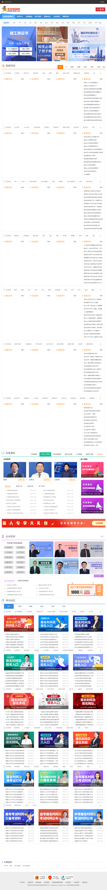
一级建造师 (28, 344)
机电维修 (26, 235)
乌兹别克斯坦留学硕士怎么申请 (49, 836)
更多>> (101, 23)
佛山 (57, 23)
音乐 (29, 290)
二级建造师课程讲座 (12, 490)
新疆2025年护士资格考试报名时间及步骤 (49, 684)
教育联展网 (8, 2)
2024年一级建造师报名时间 (53, 707)
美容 (43, 235)
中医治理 (90, 650)
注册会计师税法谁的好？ (13, 634)
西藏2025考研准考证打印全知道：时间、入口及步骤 (14, 833)
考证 (92, 67)
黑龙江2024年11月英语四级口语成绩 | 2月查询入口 (84, 790)
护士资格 (46, 650)
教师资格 (17, 728)
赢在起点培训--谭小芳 (45, 585)
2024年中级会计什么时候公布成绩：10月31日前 (49, 637)
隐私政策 (84, 882)
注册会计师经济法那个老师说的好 (15, 637)
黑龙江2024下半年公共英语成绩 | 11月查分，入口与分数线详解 (15, 790)
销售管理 (9, 557)
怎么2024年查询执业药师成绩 (83, 686)
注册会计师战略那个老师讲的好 (15, 644)
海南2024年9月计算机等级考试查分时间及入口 (15, 753)
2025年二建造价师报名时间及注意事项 (15, 722)
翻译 (57, 73)
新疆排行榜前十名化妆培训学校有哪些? (93, 255)
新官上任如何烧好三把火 (91, 439)
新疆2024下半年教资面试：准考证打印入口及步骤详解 (49, 761)
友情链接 (46, 882)
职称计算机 (70, 728)
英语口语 (26, 73)
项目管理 (20, 572)
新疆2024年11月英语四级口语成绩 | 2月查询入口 (84, 800)
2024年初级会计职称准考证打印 (19, 630)
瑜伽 (86, 290)
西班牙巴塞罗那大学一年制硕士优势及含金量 (93, 207)
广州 (19, 23)
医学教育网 (57, 454)
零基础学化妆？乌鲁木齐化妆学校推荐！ (93, 261)
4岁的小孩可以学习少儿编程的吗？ (92, 300)
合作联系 (68, 882)
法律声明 (76, 882)
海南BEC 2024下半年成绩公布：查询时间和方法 (49, 792)
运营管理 (45, 398)
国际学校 (66, 16)
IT (66, 67)
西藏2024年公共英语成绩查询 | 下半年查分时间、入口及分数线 (15, 795)
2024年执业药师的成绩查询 (82, 683)
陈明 (5, 480)
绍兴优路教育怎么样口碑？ (91, 391)
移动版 (102, 2)
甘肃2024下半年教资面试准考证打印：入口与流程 (49, 764)
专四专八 (79, 766)
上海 (25, 23)
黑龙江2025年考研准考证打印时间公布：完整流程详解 (15, 828)
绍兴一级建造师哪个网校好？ (92, 375)
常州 (79, 23)
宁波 (84, 23)
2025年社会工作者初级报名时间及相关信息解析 (84, 759)
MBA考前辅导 (71, 181)
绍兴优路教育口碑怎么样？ (91, 366)
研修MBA (47, 16)
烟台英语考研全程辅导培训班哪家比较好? (93, 229)
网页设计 (56, 127)
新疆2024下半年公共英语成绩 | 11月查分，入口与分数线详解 (15, 800)
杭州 (41, 23)
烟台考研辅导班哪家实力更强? (92, 210)
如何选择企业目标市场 (90, 420)
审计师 (91, 611)
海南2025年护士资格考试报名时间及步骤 (49, 676)
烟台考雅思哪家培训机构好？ (92, 104)
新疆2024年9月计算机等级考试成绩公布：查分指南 (15, 761)
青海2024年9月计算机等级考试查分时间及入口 (15, 759)
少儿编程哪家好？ (89, 312)
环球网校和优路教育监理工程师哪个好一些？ (93, 382)
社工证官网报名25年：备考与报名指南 (84, 764)
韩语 (88, 766)
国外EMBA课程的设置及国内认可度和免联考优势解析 (84, 828)
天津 (52, 23)
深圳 (14, 23)
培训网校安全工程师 (49, 503)
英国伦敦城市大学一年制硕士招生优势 (93, 201)
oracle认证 (26, 127)
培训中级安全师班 (48, 500)
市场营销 (26, 398)
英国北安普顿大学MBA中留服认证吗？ (84, 831)
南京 (35, 23)
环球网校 (34, 454)
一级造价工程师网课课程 (50, 506)
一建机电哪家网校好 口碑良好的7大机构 (84, 725)
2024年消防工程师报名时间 (88, 707)
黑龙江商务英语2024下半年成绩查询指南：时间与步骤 (49, 790)
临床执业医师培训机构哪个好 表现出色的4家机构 (15, 673)
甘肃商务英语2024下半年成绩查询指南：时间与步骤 (49, 803)
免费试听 (22, 480)
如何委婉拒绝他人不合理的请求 (93, 442)
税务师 (82, 611)
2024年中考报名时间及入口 (88, 823)
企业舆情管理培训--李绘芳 (14, 588)
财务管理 (16, 398)
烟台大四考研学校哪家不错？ (92, 216)
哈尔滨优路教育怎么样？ (91, 353)
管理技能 (73, 398)
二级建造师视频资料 (49, 493)
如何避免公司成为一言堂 (91, 445)
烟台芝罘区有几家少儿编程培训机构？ (93, 315)
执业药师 (17, 650)
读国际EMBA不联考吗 (81, 841)
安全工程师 (50, 689)
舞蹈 (15, 290)
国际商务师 (89, 344)
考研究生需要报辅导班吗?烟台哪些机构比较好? (93, 219)
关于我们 (22, 882)
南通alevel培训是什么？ (90, 86)
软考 (79, 728)
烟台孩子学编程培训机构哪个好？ (92, 334)
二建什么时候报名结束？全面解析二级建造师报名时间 (15, 717)
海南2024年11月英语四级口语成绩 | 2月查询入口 (84, 792)
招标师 (80, 689)
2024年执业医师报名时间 (19, 668)
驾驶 (57, 235)
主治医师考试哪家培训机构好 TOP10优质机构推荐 (14, 679)
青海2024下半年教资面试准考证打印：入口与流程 (49, 759)
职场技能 (91, 398)
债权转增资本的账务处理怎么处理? (84, 640)
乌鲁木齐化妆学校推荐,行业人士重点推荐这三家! (93, 283)
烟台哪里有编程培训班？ (91, 159)
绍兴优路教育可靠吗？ (90, 385)
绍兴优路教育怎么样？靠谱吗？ (93, 369)
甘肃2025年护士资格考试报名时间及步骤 (49, 686)
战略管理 (54, 398)
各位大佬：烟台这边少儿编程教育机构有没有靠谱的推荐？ (93, 306)
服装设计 (16, 235)
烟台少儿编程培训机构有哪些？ (93, 321)
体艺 (85, 67)
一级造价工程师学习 (49, 510)
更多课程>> (99, 576)
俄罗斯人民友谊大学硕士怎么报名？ (93, 194)
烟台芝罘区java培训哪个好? (92, 137)
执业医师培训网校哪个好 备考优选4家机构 (15, 681)
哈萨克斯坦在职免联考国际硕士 (49, 833)
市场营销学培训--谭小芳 (13, 591)
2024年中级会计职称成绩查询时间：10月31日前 (49, 645)
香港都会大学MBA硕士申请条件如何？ (93, 204)
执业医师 (26, 650)
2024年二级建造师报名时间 (19, 707)
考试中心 (20, 16)
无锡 (73, 23)
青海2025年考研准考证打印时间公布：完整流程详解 (15, 836)
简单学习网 (89, 454)
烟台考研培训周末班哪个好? (92, 225)
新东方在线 (68, 454)
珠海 (68, 23)
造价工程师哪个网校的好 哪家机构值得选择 (49, 715)
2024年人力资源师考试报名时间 (88, 746)
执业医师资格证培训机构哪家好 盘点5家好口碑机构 (15, 676)
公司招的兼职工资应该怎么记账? (84, 642)
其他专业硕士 (33, 181)
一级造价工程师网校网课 (13, 510)
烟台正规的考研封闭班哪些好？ (93, 213)
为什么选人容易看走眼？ (91, 433)
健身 (22, 290)
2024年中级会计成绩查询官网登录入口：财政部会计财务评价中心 (49, 642)
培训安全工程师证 (11, 503)
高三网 (6, 865)
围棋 (93, 290)
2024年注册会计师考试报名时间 (88, 630)
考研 (80, 181)
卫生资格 (36, 650)
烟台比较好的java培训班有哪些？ (93, 149)
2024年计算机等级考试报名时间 (53, 746)
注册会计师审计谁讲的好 (13, 639)
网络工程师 (66, 127)
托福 (43, 73)
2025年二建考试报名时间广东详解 (15, 720)
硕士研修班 (44, 181)
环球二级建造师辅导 (49, 490)
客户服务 (20, 562)
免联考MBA (89, 181)
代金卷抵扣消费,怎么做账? (82, 634)
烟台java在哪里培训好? (90, 140)
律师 (11, 865)
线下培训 (38, 16)
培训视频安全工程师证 (49, 497)
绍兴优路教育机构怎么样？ (91, 372)
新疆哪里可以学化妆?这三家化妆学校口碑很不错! (93, 258)
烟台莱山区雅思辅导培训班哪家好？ (93, 89)
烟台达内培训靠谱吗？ (90, 171)
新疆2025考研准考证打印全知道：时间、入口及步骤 (14, 839)
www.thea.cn (53, 885)
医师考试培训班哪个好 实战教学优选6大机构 (15, 684)
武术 (79, 290)
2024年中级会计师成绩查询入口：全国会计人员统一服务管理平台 (49, 640)
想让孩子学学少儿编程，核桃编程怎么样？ (93, 309)
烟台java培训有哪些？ (90, 165)
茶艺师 (65, 235)
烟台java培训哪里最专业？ (91, 146)
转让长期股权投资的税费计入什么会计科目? (84, 648)
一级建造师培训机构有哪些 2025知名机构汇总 (84, 715)
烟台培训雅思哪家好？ (90, 95)
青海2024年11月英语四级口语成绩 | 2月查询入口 (84, 797)
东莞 (62, 23)
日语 (71, 766)
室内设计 (85, 127)
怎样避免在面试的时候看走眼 (92, 436)
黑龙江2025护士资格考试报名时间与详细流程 (49, 673)
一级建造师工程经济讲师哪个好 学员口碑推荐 (84, 722)
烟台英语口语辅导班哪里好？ (92, 101)
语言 (60, 67)
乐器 (65, 290)
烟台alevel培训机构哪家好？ (92, 111)
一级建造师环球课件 (12, 493)
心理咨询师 (37, 728)
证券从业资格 (51, 611)
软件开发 (76, 127)
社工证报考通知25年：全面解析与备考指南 (84, 761)
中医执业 (80, 650)
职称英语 (86, 73)
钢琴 (49, 290)
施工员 (71, 689)
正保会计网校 (45, 454)
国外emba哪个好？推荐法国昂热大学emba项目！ (84, 833)
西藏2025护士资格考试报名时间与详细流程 (49, 679)
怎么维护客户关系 (89, 426)
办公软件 (16, 127)
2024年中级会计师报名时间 (53, 630)
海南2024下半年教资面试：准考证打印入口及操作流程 (49, 753)
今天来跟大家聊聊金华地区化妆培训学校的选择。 (93, 245)
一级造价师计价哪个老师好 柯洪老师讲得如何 (49, 717)
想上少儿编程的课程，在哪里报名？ (93, 318)
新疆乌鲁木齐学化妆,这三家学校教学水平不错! (93, 277)
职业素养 (20, 547)
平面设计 (46, 127)
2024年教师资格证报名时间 (19, 746)
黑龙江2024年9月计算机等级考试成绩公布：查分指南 (15, 751)
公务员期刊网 (26, 865)
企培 (98, 67)
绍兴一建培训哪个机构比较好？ (93, 363)
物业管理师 (60, 344)
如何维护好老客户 (89, 423)
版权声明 (30, 882)
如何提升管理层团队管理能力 (92, 411)
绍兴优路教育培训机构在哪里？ (93, 378)
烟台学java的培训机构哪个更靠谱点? (93, 153)
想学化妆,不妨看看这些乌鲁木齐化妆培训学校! (93, 264)
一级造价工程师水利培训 (13, 506)
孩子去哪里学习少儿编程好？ (92, 330)
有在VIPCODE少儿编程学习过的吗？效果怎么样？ (93, 337)
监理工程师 (17, 344)
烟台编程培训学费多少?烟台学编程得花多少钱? (93, 325)
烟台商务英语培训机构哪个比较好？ (93, 99)
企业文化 (63, 398)
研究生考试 (17, 805)
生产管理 (20, 552)
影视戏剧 (57, 290)
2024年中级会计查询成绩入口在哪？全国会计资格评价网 (49, 648)
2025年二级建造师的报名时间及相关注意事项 (15, 715)
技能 (78, 67)
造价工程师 (49, 344)
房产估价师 (39, 344)
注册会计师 (39, 611)
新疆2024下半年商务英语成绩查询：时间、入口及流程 (49, 800)
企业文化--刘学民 (12, 585)
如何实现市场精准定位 (90, 417)
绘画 (36, 290)
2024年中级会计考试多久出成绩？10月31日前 (48, 635)
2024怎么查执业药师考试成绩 (83, 678)
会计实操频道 (18, 611)
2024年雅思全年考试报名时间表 (88, 785)
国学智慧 (82, 398)
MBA (15, 181)
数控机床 (35, 235)
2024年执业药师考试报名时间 (53, 668)
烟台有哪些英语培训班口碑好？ (93, 114)
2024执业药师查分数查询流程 (83, 681)
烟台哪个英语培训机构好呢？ (92, 107)
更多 (104, 67)
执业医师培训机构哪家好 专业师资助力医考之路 (15, 686)
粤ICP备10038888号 (73, 885)
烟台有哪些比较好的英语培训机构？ (93, 120)
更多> (22, 79)
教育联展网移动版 (57, 882)
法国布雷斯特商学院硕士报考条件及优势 (93, 198)
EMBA (23, 181)
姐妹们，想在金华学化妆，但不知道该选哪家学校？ (93, 249)
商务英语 (35, 73)
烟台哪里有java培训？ (90, 155)
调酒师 (73, 235)
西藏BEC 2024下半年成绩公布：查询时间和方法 (49, 795)
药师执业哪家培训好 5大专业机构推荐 (84, 673)
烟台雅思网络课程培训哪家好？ (93, 92)
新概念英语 (76, 73)
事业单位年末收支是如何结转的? (84, 644)
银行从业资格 (63, 611)
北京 (30, 23)
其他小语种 (66, 73)
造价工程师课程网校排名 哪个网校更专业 (49, 722)
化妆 (50, 235)
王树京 (31, 480)
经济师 (74, 611)
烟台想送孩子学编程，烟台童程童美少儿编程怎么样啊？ (93, 328)
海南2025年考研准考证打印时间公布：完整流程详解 (15, 831)
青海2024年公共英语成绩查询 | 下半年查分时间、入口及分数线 (15, 797)
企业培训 (57, 16)
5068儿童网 (17, 865)
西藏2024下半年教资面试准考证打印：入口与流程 (49, 756)
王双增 (57, 480)
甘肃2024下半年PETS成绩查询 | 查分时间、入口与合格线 (14, 803)
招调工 (87, 728)
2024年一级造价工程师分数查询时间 (49, 725)
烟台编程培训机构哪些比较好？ (93, 162)
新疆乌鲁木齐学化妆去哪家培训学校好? (93, 280)
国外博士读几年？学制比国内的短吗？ (84, 836)
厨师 (80, 235)
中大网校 (79, 454)
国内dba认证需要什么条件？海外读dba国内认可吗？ (84, 839)
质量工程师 (71, 344)
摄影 (87, 235)
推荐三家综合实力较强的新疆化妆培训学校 (93, 252)
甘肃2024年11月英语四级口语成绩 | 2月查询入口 (84, 803)
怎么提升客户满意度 (90, 429)
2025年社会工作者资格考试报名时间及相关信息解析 (84, 756)
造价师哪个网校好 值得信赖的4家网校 (49, 720)
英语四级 (17, 766)
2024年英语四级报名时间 (19, 785)
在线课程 (29, 16)
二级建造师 (28, 689)
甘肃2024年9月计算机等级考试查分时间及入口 (15, 764)
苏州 (46, 23)
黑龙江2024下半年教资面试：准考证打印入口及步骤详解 (49, 751)
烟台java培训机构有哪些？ (91, 143)
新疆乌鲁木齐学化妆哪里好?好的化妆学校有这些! (93, 274)
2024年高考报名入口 (19, 823)
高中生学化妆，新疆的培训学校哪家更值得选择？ (93, 267)
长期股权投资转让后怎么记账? (83, 637)
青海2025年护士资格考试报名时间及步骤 (49, 681)
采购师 (80, 344)
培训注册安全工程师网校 (13, 500)
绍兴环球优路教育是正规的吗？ (93, 388)
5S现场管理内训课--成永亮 (14, 594)
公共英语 (16, 73)
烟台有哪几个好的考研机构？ (92, 222)
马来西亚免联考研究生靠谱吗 (48, 830)
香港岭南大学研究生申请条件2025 (92, 191)
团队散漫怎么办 (88, 407)
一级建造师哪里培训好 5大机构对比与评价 (84, 720)
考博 (53, 181)
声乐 (72, 290)
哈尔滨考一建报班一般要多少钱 (93, 356)
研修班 (61, 181)
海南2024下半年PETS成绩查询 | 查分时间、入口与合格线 (14, 792)
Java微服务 (87, 174)
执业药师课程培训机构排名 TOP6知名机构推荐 (84, 676)
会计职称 (29, 611)
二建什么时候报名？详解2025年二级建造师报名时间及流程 (15, 725)
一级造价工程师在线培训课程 (14, 513)
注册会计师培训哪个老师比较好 (15, 642)
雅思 (50, 73)
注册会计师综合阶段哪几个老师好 (15, 648)
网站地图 (38, 882)
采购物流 (20, 567)
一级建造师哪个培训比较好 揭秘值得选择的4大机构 (84, 712)
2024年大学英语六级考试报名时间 (53, 785)
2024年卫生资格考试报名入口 (88, 668)
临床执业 (55, 650)
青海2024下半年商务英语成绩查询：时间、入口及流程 (49, 797)
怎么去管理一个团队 (90, 414)
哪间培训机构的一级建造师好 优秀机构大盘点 (84, 717)
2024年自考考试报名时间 (53, 823)
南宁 (96, 23)
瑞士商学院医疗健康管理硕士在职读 (49, 841)
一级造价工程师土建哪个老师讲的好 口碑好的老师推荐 (49, 712)
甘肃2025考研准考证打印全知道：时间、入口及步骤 (14, 841)
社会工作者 (48, 728)
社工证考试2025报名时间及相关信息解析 (84, 751)
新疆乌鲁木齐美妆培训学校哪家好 (93, 270)
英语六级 (26, 766)
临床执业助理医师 (68, 650)
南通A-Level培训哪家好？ (91, 82)
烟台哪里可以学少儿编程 (91, 302)
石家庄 (90, 23)
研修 (72, 67)
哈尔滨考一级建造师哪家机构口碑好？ (93, 360)
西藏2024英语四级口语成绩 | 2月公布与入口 (84, 795)
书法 (42, 290)
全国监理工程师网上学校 (50, 513)
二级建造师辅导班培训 (12, 497)
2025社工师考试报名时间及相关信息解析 (84, 753)
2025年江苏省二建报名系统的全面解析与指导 (15, 712)
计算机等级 (37, 127)
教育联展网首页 (8, 15)
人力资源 (35, 398)
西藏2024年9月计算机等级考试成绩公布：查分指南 (15, 756)
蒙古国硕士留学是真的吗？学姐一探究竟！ (49, 839)
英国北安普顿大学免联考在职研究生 (49, 828)
